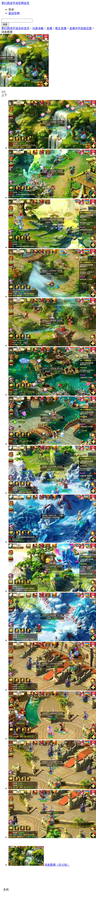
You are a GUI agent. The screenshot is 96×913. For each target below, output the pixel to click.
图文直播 (60, 28)
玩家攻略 (38, 28)
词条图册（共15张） (57, 864)
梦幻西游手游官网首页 (15, 3)
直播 (49, 28)
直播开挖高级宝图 (80, 28)
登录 (11, 9)
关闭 (6, 889)
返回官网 (14, 13)
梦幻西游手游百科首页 (15, 28)
